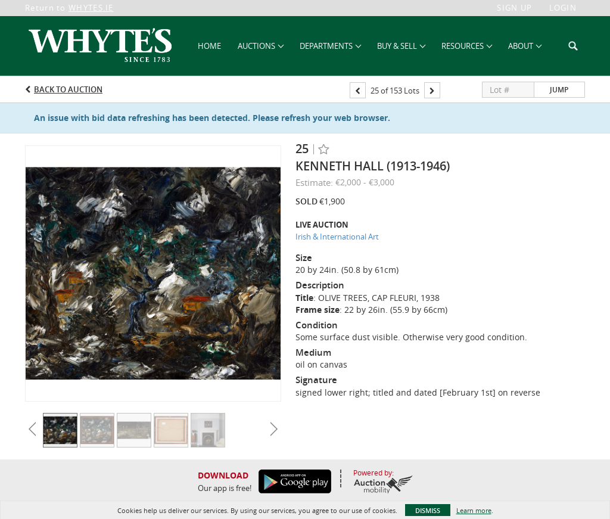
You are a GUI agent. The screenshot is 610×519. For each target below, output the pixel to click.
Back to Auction (68, 89)
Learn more (473, 510)
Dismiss (427, 510)
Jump (559, 90)
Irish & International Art (337, 236)
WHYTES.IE (91, 7)
